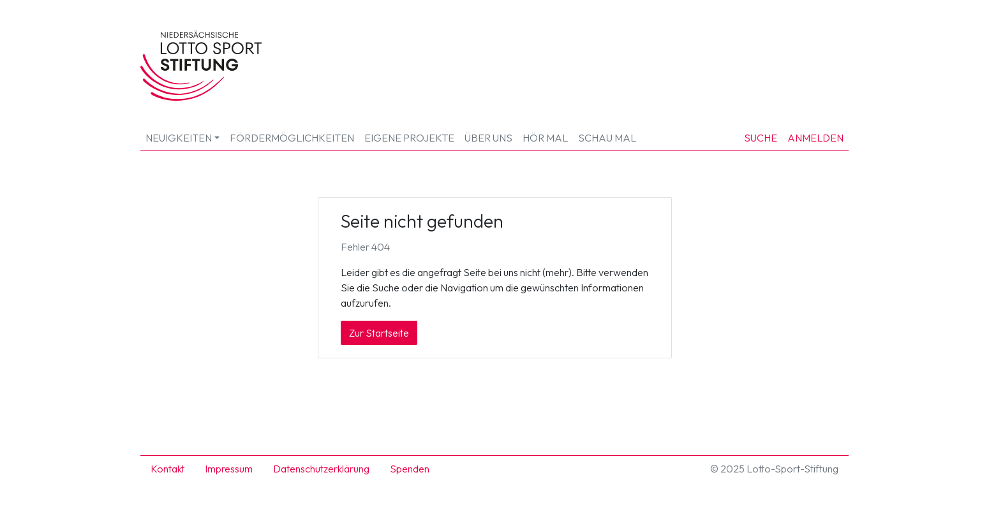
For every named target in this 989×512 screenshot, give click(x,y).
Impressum (229, 468)
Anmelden (815, 137)
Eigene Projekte (409, 137)
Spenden (409, 468)
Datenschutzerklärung (321, 468)
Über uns (488, 137)
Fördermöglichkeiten (292, 137)
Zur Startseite (379, 332)
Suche (760, 137)
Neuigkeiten (178, 137)
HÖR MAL (545, 137)
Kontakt (167, 468)
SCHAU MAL (607, 137)
